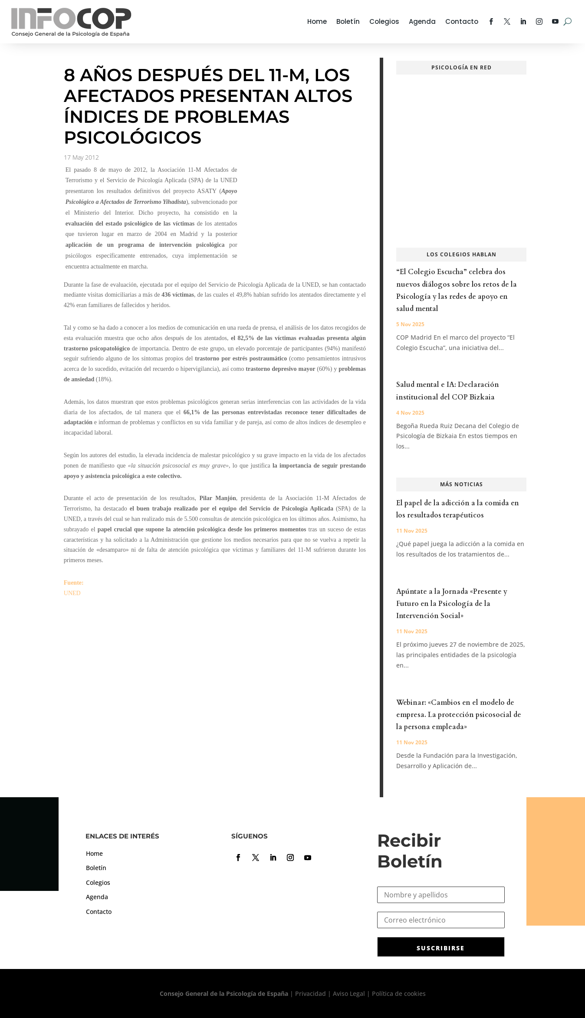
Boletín (348, 21)
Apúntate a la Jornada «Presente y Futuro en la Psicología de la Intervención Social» (451, 604)
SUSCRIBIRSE (441, 948)
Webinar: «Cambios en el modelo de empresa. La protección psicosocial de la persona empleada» (458, 715)
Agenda (422, 21)
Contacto (461, 21)
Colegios (384, 21)
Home (317, 21)
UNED (72, 593)
